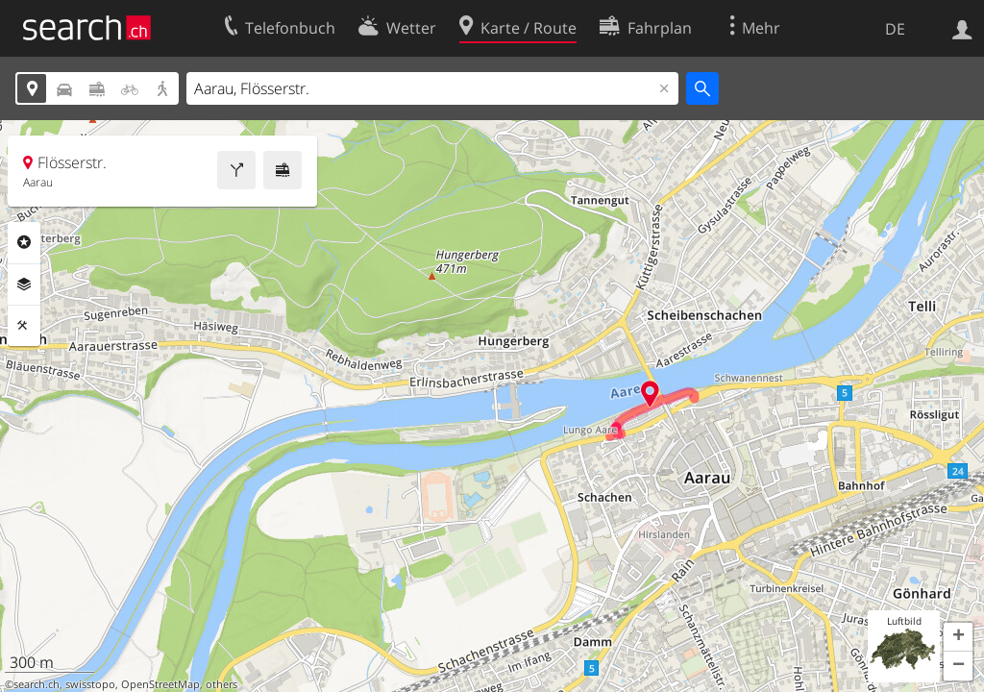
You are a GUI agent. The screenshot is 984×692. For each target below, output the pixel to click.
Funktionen (24, 326)
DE (895, 28)
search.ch (36, 684)
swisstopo (90, 684)
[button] (958, 637)
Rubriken (24, 242)
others (221, 684)
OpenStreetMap (160, 684)
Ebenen (24, 284)
